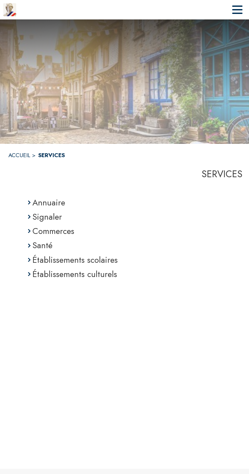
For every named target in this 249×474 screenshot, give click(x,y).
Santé (42, 245)
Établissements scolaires (75, 259)
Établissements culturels (74, 274)
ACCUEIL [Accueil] (19, 155)
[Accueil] (9, 9)
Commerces (53, 231)
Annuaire (48, 202)
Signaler (47, 216)
